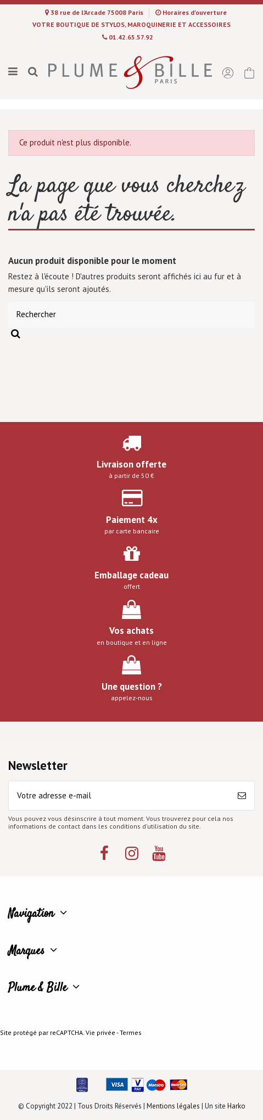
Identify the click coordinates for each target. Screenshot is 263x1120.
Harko (236, 1106)
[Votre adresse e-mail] (119, 796)
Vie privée (100, 1032)
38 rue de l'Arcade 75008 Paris (98, 12)
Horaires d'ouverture (195, 12)
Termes (131, 1032)
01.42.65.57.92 (131, 37)
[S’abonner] (242, 796)
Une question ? (132, 686)
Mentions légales (173, 1106)
